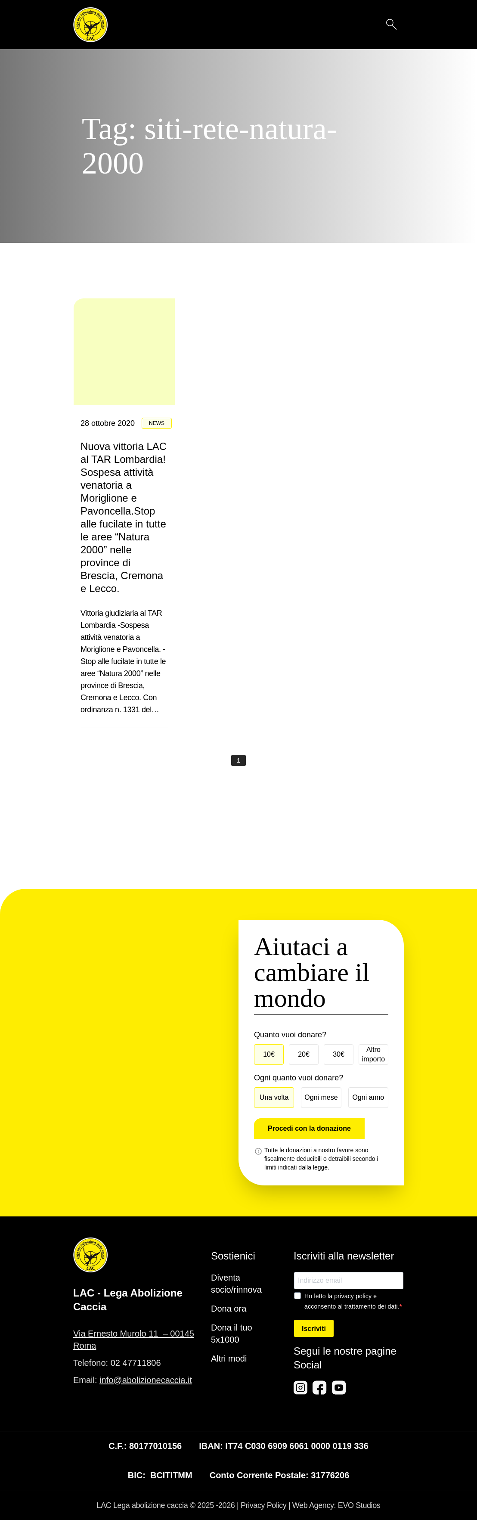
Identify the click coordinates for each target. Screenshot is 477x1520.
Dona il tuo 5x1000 (231, 1333)
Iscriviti (314, 1328)
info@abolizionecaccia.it (145, 1380)
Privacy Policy (263, 1505)
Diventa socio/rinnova (236, 1283)
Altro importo (373, 1054)
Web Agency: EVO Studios (336, 1505)
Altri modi (229, 1358)
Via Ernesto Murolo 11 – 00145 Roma (133, 1339)
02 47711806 (136, 1363)
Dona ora (228, 1308)
